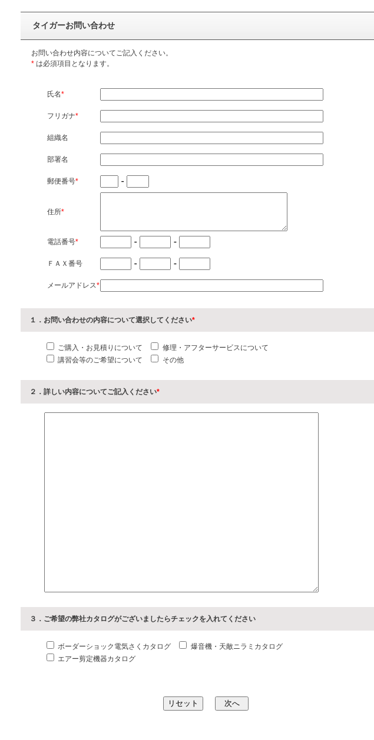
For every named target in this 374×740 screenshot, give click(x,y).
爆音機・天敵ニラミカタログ (235, 646)
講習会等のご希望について (99, 360)
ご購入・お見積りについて (99, 348)
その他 (171, 360)
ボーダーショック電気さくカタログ (113, 646)
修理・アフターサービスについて (214, 348)
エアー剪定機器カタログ (95, 659)
